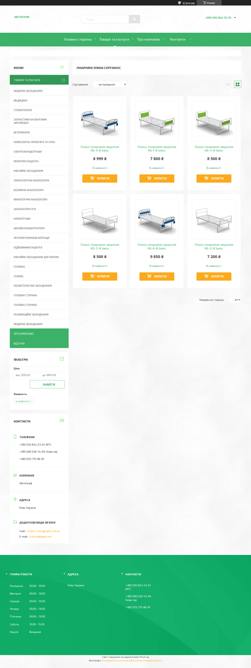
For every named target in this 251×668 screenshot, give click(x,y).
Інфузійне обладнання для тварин (36, 257)
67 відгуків (189, 2)
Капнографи (22, 218)
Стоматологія (23, 110)
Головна (19, 266)
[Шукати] (134, 19)
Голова (18, 276)
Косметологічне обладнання (33, 285)
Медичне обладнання (28, 90)
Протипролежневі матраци (31, 237)
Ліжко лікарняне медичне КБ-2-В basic (214, 246)
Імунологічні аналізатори (30, 199)
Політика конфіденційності (147, 660)
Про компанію (148, 39)
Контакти (177, 39)
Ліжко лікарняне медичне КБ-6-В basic (156, 246)
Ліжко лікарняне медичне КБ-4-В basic (214, 148)
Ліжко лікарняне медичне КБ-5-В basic (99, 246)
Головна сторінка (78, 39)
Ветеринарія (22, 132)
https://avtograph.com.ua (43, 531)
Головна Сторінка (25, 304)
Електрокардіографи (28, 151)
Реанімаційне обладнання (31, 314)
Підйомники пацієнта (28, 247)
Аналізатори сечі (25, 209)
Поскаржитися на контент (116, 660)
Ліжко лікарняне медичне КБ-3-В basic (99, 148)
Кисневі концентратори (29, 228)
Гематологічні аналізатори (31, 180)
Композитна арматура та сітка (34, 142)
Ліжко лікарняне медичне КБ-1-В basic (156, 148)
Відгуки (19, 343)
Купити (103, 178)
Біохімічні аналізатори (29, 190)
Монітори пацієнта (26, 161)
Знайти (49, 384)
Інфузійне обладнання (28, 170)
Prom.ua (144, 656)
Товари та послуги (114, 39)
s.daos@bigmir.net (40, 536)
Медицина (20, 100)
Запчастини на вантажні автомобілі (30, 121)
